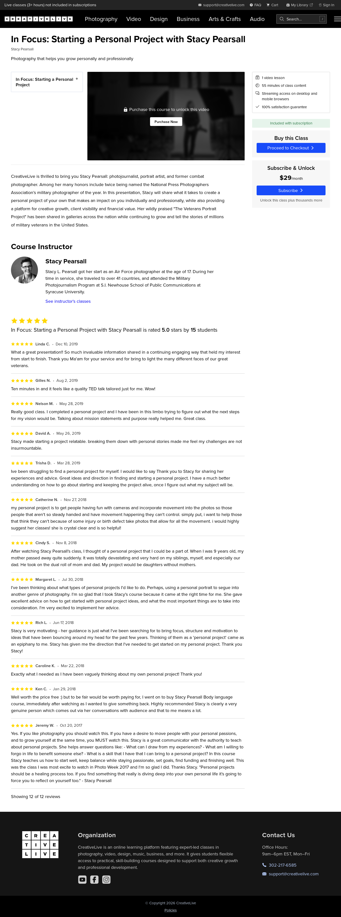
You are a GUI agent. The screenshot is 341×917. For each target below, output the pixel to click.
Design (159, 19)
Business (188, 19)
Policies (171, 910)
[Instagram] (106, 879)
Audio (257, 19)
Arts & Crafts (225, 19)
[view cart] (273, 4)
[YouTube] (82, 879)
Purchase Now (165, 121)
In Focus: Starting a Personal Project (44, 82)
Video (133, 19)
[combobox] (302, 18)
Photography (101, 19)
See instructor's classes (68, 301)
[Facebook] (94, 879)
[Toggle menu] (337, 18)
